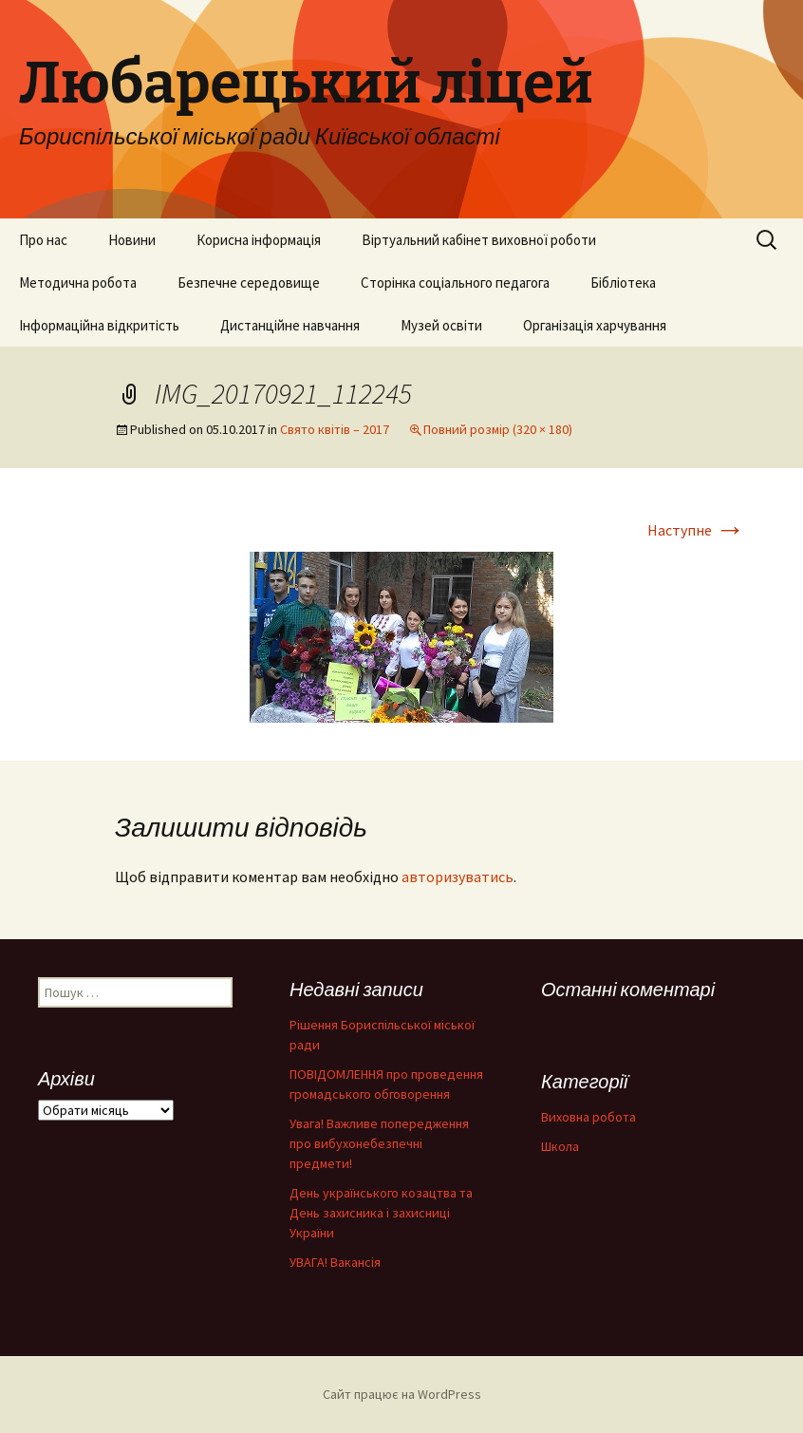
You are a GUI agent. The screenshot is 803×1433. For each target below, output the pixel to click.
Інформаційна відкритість (99, 325)
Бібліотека (623, 282)
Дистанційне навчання (290, 325)
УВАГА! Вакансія (335, 1262)
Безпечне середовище (248, 282)
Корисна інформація (258, 240)
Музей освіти (441, 325)
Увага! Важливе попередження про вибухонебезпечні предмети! (379, 1143)
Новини (132, 240)
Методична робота (78, 282)
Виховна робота (588, 1116)
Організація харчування (594, 325)
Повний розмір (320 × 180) (497, 429)
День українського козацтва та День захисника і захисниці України (381, 1212)
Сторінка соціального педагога (455, 282)
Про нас (43, 240)
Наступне (696, 529)
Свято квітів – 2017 (334, 429)
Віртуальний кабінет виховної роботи (479, 240)
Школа (560, 1146)
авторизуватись (458, 876)
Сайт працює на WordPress (402, 1394)
